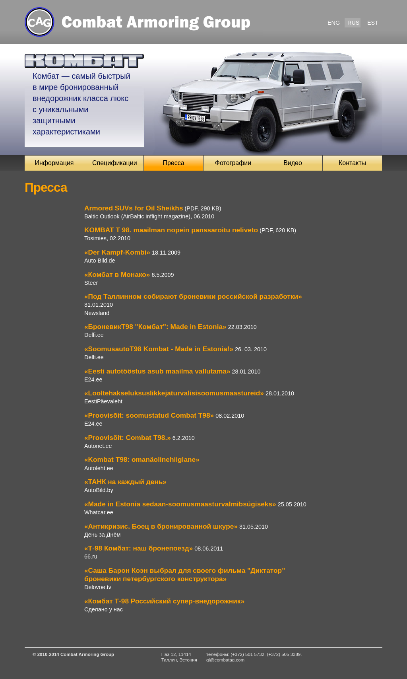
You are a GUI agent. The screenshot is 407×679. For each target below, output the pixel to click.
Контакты (352, 163)
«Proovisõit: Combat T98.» (127, 438)
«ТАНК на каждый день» (125, 482)
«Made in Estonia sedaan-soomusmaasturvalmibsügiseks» (180, 504)
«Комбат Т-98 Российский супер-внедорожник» (164, 601)
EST (372, 22)
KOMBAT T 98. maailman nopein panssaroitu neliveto (171, 230)
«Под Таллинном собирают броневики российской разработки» (193, 296)
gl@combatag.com (225, 660)
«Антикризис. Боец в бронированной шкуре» (161, 526)
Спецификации (114, 163)
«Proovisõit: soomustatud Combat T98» (149, 415)
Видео (292, 163)
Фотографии (233, 163)
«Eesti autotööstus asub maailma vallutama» (157, 371)
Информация (54, 163)
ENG (334, 22)
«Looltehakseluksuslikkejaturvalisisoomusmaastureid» (174, 393)
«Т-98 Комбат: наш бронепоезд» (138, 548)
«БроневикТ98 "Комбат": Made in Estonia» (155, 327)
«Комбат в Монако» (117, 274)
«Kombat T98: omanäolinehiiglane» (142, 459)
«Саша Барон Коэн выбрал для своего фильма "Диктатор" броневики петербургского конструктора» (184, 574)
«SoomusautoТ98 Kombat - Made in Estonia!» (158, 349)
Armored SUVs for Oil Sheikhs (133, 208)
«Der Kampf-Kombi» (117, 252)
